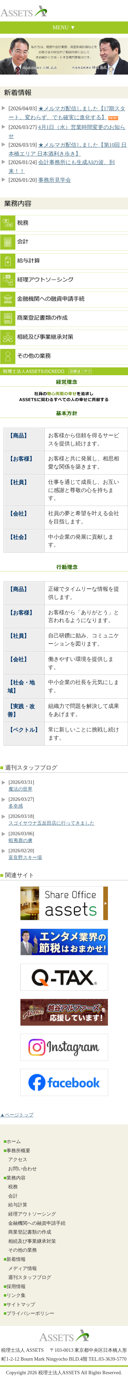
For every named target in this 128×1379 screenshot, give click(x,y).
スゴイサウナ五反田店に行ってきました (52, 823)
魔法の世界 (20, 789)
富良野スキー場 (25, 857)
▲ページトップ (16, 1115)
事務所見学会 (54, 180)
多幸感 (16, 806)
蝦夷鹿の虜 (20, 840)
